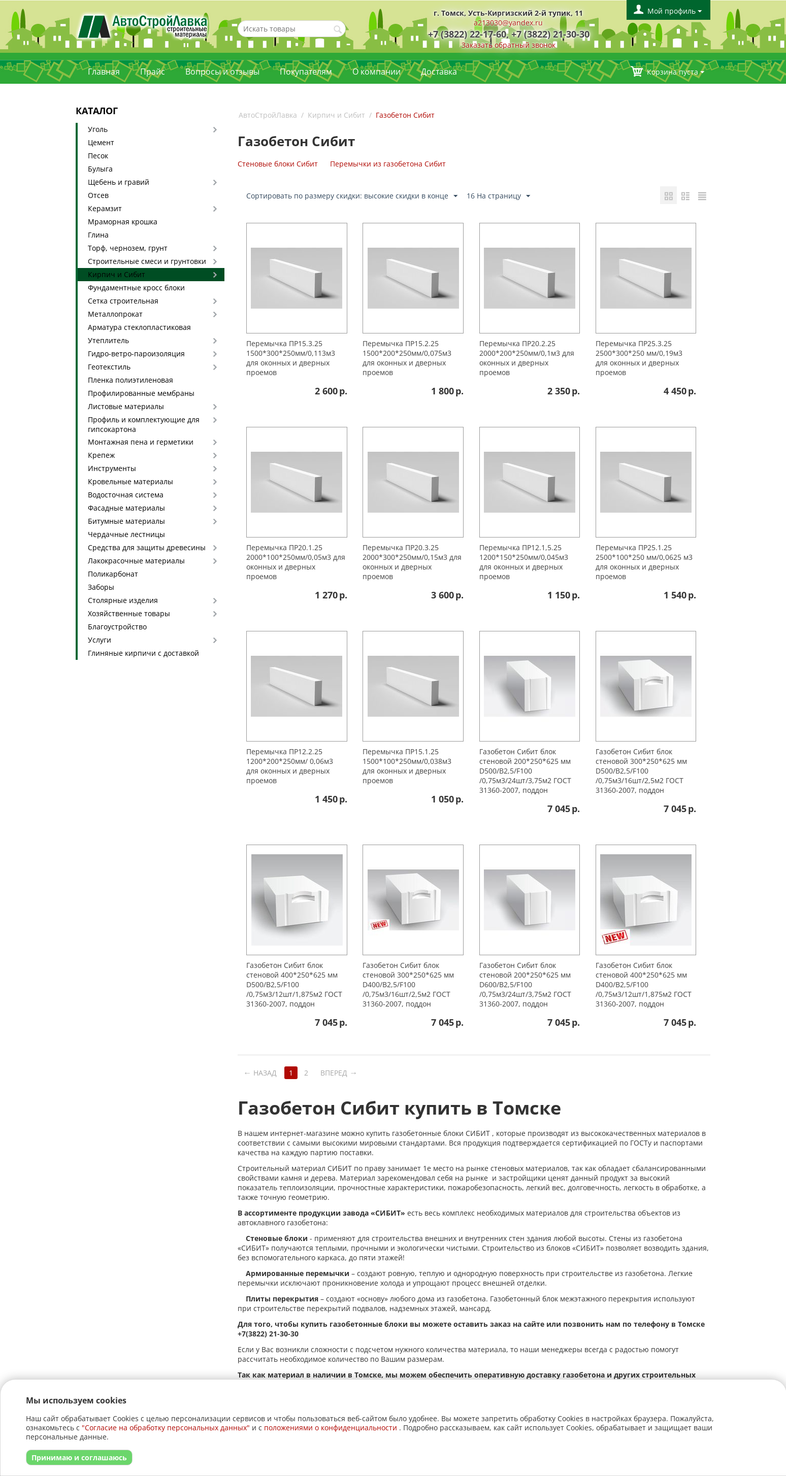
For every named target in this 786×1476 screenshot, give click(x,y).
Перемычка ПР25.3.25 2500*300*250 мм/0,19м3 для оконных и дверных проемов (639, 358)
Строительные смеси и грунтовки (147, 261)
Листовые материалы (126, 406)
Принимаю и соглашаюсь (79, 1457)
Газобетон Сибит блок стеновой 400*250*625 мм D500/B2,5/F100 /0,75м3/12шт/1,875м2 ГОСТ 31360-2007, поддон (294, 984)
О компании (376, 71)
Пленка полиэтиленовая (130, 380)
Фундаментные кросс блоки (136, 287)
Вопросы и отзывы (222, 71)
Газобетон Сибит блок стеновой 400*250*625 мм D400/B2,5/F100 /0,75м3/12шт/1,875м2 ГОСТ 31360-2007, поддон (644, 984)
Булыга (100, 169)
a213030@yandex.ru (508, 22)
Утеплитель (108, 340)
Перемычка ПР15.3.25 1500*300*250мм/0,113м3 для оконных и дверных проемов (290, 358)
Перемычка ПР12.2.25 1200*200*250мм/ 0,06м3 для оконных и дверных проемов (289, 766)
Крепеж (101, 455)
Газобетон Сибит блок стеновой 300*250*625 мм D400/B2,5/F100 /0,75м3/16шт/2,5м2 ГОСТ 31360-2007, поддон (408, 984)
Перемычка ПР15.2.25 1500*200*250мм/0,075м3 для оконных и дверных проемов (407, 358)
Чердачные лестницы (126, 534)
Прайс (152, 71)
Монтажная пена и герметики (140, 442)
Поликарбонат (113, 574)
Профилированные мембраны (141, 393)
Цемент (101, 142)
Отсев (98, 195)
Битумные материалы (126, 521)
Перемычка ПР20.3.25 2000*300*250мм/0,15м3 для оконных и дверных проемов (412, 562)
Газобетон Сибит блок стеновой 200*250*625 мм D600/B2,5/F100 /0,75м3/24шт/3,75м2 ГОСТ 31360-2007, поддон (525, 984)
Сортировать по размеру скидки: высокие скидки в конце (351, 196)
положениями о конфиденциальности (330, 1427)
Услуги (99, 640)
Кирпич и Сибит (116, 274)
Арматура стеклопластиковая (139, 327)
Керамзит (105, 208)
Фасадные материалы (126, 508)
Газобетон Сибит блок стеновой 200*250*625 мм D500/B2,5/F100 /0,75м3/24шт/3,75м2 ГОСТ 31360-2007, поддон (525, 771)
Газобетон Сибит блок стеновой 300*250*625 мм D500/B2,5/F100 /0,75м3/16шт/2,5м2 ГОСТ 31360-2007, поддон (641, 771)
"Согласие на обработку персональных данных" (166, 1427)
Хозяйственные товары (129, 613)
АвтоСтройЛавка (268, 115)
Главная (104, 71)
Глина (98, 235)
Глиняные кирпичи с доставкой (143, 653)
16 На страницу (498, 196)
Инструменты (112, 468)
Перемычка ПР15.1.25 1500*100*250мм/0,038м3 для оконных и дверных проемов (407, 766)
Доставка (439, 71)
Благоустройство (117, 626)
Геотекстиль (109, 367)
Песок (98, 155)
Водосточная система (125, 494)
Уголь (98, 129)
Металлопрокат (115, 314)
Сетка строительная (123, 301)
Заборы (101, 587)
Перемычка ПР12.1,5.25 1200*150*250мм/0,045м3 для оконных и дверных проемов (523, 562)
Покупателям (306, 71)
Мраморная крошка (122, 221)
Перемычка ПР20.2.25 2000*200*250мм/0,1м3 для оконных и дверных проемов (526, 358)
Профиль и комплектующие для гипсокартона (144, 424)
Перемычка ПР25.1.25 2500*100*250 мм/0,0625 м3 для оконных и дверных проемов (644, 562)
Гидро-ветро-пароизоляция (136, 353)
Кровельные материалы (130, 481)
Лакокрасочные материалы (136, 560)
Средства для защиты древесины (147, 547)
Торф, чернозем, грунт (128, 248)
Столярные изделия (123, 600)
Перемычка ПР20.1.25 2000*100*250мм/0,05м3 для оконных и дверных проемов (295, 562)
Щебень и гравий (118, 182)
